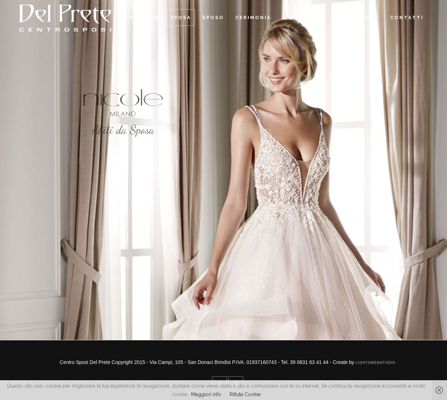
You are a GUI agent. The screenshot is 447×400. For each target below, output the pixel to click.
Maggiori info (206, 394)
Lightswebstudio (375, 363)
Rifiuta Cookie (245, 394)
